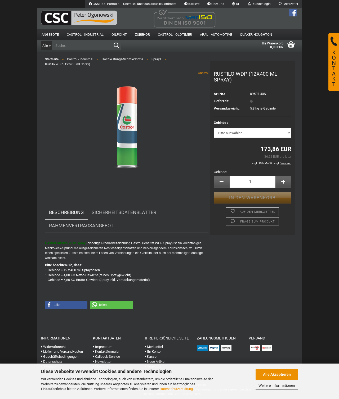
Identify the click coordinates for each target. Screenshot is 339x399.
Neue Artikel (155, 362)
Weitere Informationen (276, 385)
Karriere (191, 4)
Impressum (102, 347)
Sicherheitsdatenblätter (124, 212)
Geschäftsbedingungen (59, 357)
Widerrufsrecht (53, 347)
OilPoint (119, 35)
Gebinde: (220, 172)
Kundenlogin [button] (259, 4)
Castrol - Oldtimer (175, 35)
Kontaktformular (106, 351)
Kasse (151, 357)
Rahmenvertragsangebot (81, 225)
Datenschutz (51, 362)
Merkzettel (288, 4)
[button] (236, 4)
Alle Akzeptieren (277, 374)
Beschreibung (66, 212)
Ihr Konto (152, 351)
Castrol (203, 73)
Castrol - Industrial (85, 35)
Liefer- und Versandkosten (62, 351)
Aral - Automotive (216, 35)
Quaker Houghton (256, 35)
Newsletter (102, 362)
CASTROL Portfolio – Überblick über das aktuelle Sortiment (132, 4)
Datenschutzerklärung (176, 389)
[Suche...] (46, 45)
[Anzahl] (252, 182)
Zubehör (142, 35)
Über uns (215, 4)
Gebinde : (221, 123)
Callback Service (106, 357)
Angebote (50, 35)
